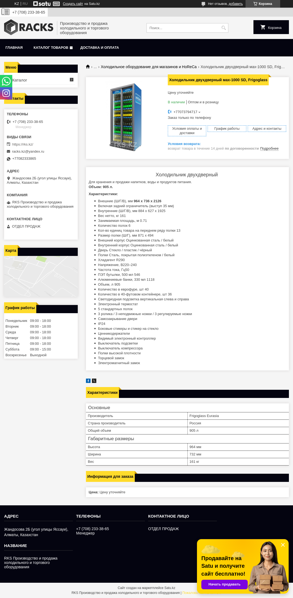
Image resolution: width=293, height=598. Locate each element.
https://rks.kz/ (22, 144)
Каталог (19, 80)
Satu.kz (169, 588)
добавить (236, 4)
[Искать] (223, 28)
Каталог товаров (51, 48)
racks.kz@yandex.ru (28, 151)
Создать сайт (73, 4)
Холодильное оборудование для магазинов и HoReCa (149, 67)
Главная (14, 48)
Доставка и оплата (99, 48)
